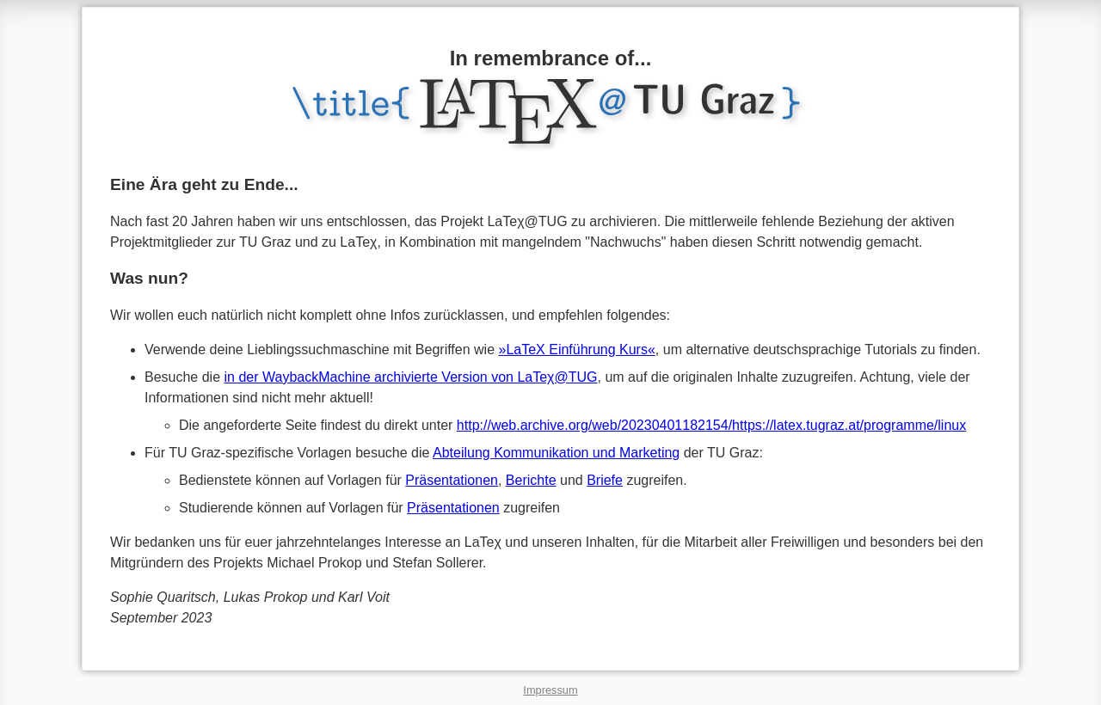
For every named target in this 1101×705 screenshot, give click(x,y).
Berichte (531, 480)
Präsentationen (451, 480)
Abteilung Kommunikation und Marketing (556, 452)
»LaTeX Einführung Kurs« (577, 349)
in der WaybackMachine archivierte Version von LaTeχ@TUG (411, 377)
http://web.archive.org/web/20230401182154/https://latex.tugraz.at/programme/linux (711, 425)
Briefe (605, 480)
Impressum (550, 690)
